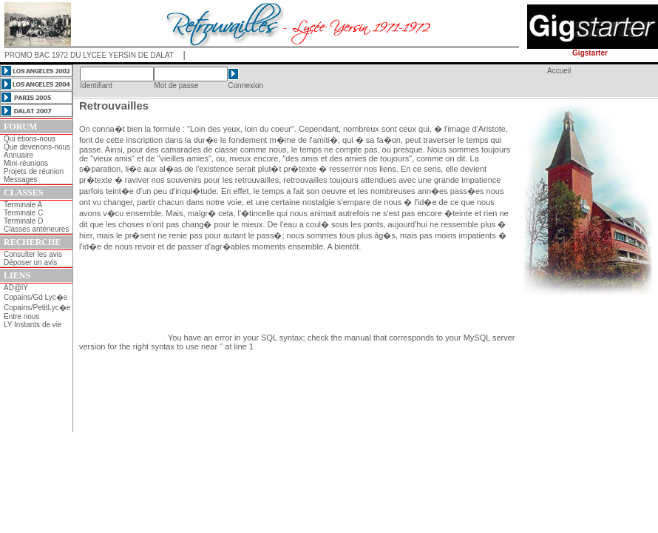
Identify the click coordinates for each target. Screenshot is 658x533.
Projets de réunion (34, 171)
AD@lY (16, 288)
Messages (21, 179)
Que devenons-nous (37, 147)
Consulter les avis (33, 254)
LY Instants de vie (33, 325)
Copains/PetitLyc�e (37, 308)
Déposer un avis (30, 262)
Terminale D (23, 221)
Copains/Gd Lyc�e (35, 297)
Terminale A (23, 205)
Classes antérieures (36, 229)
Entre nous (21, 316)
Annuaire (18, 155)
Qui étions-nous (29, 139)
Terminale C (23, 213)
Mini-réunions (26, 163)
